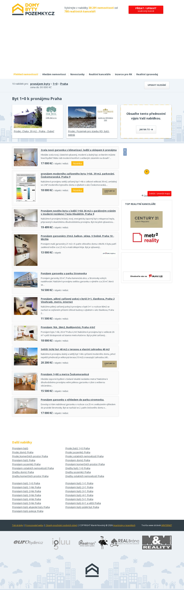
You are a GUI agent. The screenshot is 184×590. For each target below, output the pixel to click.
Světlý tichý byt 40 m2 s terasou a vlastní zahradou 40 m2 (75, 349)
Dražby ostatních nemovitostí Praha (84, 476)
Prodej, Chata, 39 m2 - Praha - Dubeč (34, 131)
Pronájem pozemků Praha (26, 464)
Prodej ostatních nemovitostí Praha (84, 456)
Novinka (77, 163)
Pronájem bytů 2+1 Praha (79, 487)
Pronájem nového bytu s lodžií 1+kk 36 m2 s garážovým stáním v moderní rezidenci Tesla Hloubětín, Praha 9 (78, 212)
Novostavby (77, 74)
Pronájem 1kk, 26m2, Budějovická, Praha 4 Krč (68, 327)
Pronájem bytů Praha (23, 460)
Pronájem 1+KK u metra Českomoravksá (65, 374)
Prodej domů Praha (22, 452)
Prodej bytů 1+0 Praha (77, 448)
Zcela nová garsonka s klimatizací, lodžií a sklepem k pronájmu (79, 150)
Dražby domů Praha (23, 472)
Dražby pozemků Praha (78, 472)
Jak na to (146, 129)
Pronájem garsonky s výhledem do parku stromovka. (72, 399)
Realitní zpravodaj (147, 74)
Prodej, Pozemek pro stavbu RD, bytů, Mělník (89, 133)
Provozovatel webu (34, 525)
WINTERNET (166, 525)
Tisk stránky (17, 525)
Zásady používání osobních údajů (61, 525)
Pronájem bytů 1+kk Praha (26, 487)
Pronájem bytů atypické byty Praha (31, 507)
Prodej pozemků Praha (77, 452)
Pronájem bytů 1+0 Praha (26, 483)
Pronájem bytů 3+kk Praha (26, 495)
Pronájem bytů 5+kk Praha (26, 503)
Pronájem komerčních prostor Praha (85, 464)
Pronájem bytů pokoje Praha (27, 511)
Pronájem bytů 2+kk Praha (26, 491)
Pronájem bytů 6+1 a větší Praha (83, 503)
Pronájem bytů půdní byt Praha (82, 507)
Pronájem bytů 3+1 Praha (79, 491)
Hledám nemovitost (54, 74)
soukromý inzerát (145, 9)
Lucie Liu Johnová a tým (105, 113)
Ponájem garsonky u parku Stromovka (64, 273)
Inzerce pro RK (123, 74)
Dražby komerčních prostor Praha (30, 476)
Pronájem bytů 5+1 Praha (79, 499)
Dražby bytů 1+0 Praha (77, 468)
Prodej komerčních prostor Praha (30, 456)
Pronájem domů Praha (77, 460)
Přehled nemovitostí (26, 74)
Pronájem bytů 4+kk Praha (26, 499)
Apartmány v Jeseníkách (124, 525)
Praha (64, 84)
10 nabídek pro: (20, 83)
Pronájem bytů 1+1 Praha (79, 483)
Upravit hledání (157, 85)
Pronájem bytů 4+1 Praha (79, 495)
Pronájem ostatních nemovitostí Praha (33, 468)
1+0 (55, 84)
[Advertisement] (92, 46)
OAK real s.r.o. (51, 112)
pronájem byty (40, 84)
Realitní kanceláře (100, 74)
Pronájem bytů (20, 448)
